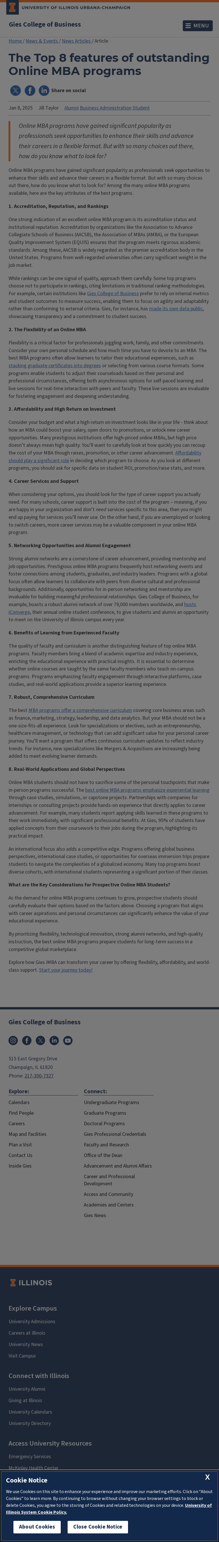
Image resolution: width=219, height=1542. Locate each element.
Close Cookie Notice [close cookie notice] (97, 1527)
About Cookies (37, 1527)
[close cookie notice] (207, 1477)
